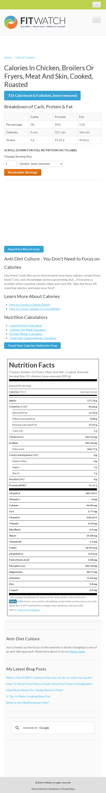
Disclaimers (54, 789)
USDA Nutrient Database (29, 610)
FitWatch (34, 22)
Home (8, 57)
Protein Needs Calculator (26, 334)
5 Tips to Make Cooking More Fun (28, 696)
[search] (53, 728)
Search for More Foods (24, 249)
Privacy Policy (68, 789)
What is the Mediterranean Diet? (27, 702)
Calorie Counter (25, 57)
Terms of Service (39, 789)
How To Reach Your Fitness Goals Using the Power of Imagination (49, 684)
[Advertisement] (53, 45)
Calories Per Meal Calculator (27, 329)
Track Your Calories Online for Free (32, 345)
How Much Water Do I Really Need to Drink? (35, 690)
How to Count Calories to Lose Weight (34, 309)
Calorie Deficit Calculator (25, 325)
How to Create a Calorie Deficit (29, 304)
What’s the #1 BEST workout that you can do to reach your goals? (49, 677)
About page (77, 651)
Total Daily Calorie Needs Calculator (32, 338)
